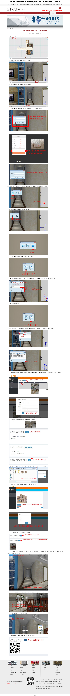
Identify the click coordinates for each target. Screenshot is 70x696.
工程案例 (45, 669)
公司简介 (11, 665)
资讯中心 (31, 13)
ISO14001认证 (38, 683)
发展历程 (11, 670)
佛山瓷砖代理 (56, 679)
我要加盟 (52, 13)
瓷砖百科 (56, 670)
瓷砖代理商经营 (34, 670)
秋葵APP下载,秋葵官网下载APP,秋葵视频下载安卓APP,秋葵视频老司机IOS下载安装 (35, 2)
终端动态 (33, 667)
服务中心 (45, 13)
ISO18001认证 (43, 683)
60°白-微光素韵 (23, 665)
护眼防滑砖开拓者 (21, 9)
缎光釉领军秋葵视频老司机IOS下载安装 (49, 4)
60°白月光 (22, 667)
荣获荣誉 (33, 672)
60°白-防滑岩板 (23, 672)
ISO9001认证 (58, 681)
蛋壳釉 (22, 670)
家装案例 (45, 667)
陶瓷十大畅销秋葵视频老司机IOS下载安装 (26, 4)
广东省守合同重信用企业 (38, 4)
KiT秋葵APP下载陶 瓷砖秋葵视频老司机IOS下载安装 (45, 678)
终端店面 (45, 665)
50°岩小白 (22, 674)
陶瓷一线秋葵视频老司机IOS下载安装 (13, 4)
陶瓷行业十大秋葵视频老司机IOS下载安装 (51, 686)
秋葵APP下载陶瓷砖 (10, 678)
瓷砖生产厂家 (51, 679)
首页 (9, 28)
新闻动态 (33, 665)
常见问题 (12, 28)
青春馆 (33, 669)
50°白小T (22, 669)
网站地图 (35, 695)
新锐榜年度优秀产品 (43, 688)
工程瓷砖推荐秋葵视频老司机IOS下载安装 (51, 684)
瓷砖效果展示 (24, 13)
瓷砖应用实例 (38, 13)
